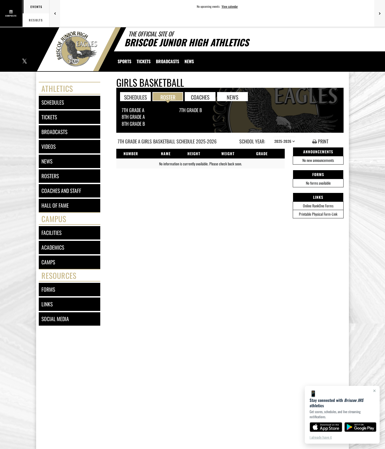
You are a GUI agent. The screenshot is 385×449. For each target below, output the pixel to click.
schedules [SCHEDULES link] (52, 102)
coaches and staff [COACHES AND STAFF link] (61, 191)
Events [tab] (36, 7)
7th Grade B (190, 109)
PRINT (320, 141)
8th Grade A (133, 116)
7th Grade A (133, 109)
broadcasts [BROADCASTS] (54, 132)
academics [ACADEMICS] (52, 247)
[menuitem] (143, 61)
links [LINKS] (47, 304)
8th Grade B (133, 123)
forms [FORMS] (48, 289)
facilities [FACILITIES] (51, 233)
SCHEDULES (135, 97)
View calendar (230, 6)
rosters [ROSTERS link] (50, 176)
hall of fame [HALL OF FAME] (55, 205)
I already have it (321, 437)
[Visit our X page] (24, 61)
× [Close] (374, 390)
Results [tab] (36, 20)
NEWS (232, 97)
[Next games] (379, 13)
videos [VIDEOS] (48, 146)
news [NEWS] (46, 161)
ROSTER (167, 97)
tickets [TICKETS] (49, 117)
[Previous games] (54, 13)
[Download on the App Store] (326, 427)
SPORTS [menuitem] (124, 61)
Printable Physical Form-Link (318, 214)
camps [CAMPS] (48, 262)
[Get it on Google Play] (360, 427)
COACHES (200, 97)
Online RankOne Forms (318, 205)
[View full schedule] (11, 13)
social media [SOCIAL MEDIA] (55, 319)
